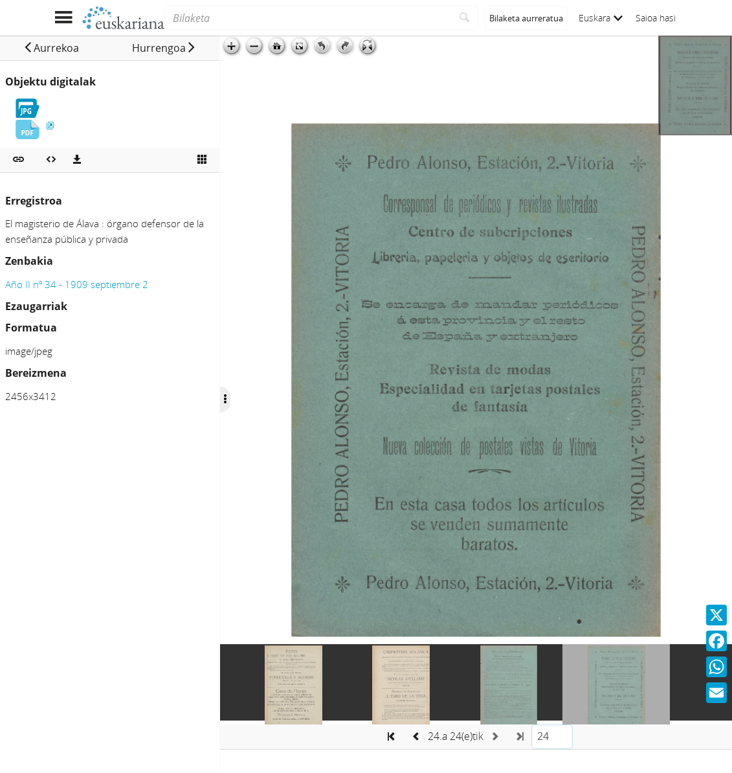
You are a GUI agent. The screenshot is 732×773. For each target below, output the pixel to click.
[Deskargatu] (77, 160)
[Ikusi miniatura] (202, 160)
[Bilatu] (465, 18)
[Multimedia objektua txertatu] (51, 160)
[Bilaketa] (307, 18)
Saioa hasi (656, 18)
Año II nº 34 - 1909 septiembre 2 (76, 284)
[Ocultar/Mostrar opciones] (225, 399)
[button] (51, 48)
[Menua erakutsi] (64, 18)
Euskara (601, 18)
